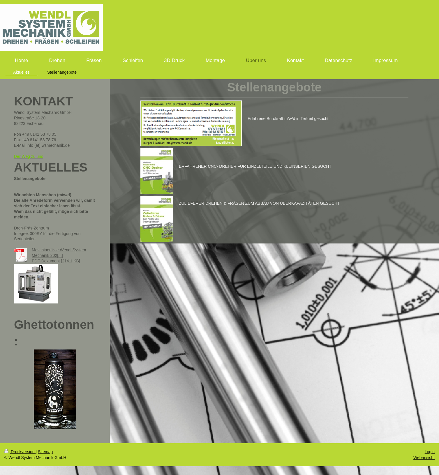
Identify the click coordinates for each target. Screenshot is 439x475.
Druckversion (20, 451)
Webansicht (424, 457)
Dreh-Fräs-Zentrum (31, 228)
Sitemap (45, 451)
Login (430, 451)
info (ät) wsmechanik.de (48, 145)
